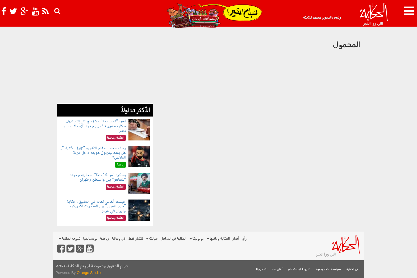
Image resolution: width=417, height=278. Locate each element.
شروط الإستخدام (299, 269)
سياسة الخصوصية (328, 269)
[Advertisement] (105, 66)
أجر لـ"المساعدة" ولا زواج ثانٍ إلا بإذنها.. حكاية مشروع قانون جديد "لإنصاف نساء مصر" (95, 126)
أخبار (235, 238)
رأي (244, 238)
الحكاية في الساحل (173, 238)
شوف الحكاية (70, 238)
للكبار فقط (135, 238)
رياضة (104, 238)
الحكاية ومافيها (218, 238)
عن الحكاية (352, 269)
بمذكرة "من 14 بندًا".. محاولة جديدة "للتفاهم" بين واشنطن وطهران (97, 178)
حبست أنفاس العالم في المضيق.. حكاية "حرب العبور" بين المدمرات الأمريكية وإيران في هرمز (96, 206)
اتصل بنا (261, 269)
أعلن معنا (277, 269)
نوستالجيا (90, 238)
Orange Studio (89, 273)
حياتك (152, 238)
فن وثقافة (119, 238)
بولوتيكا (197, 238)
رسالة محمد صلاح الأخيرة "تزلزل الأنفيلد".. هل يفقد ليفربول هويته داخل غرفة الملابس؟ (93, 153)
